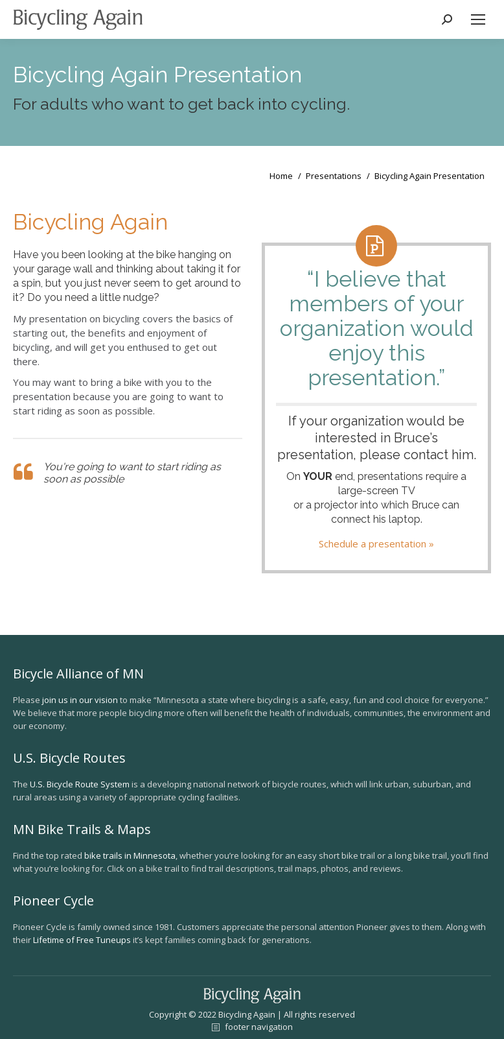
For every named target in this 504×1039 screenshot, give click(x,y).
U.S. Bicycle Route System (80, 784)
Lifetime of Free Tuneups (82, 940)
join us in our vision (80, 700)
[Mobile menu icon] (478, 19)
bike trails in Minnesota (130, 855)
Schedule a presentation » (376, 543)
